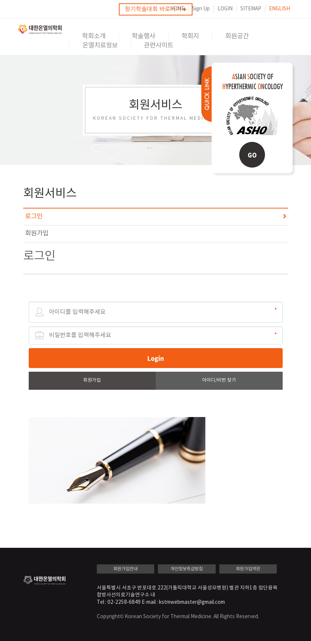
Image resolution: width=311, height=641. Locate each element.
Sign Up (201, 9)
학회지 (190, 36)
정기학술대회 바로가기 (155, 9)
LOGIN (225, 9)
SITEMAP (250, 9)
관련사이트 (158, 45)
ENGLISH (279, 9)
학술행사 (143, 36)
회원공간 (237, 36)
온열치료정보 (100, 45)
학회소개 (94, 36)
